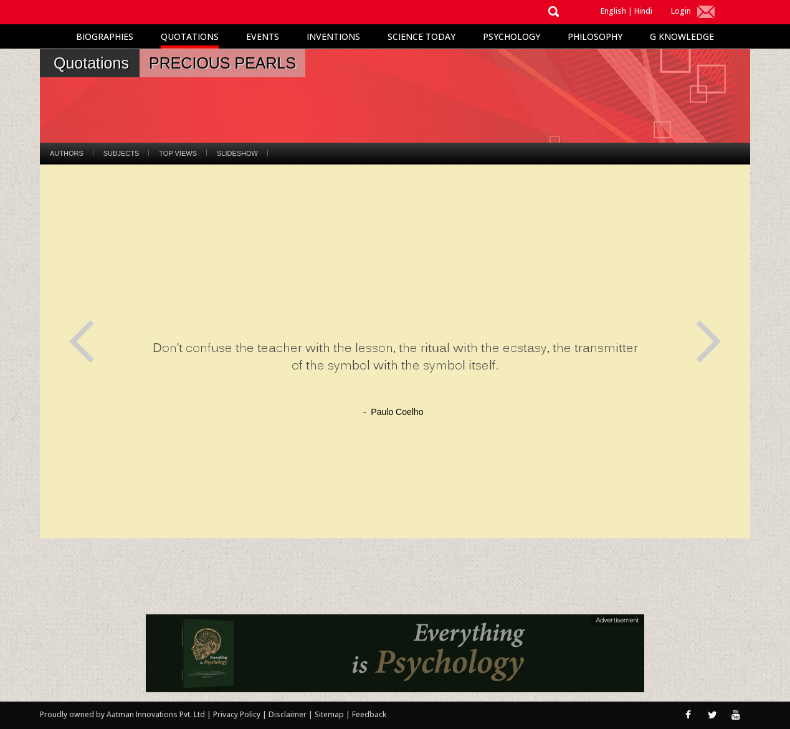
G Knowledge (682, 36)
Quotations (190, 36)
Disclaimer (288, 714)
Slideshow (237, 153)
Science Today (421, 36)
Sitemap (330, 714)
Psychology (511, 36)
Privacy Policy (237, 714)
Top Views (178, 153)
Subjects (121, 153)
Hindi (643, 11)
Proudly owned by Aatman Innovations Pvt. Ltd (122, 714)
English (613, 11)
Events (262, 36)
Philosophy (595, 36)
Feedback (369, 714)
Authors (66, 153)
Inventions (333, 36)
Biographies (104, 36)
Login (681, 11)
